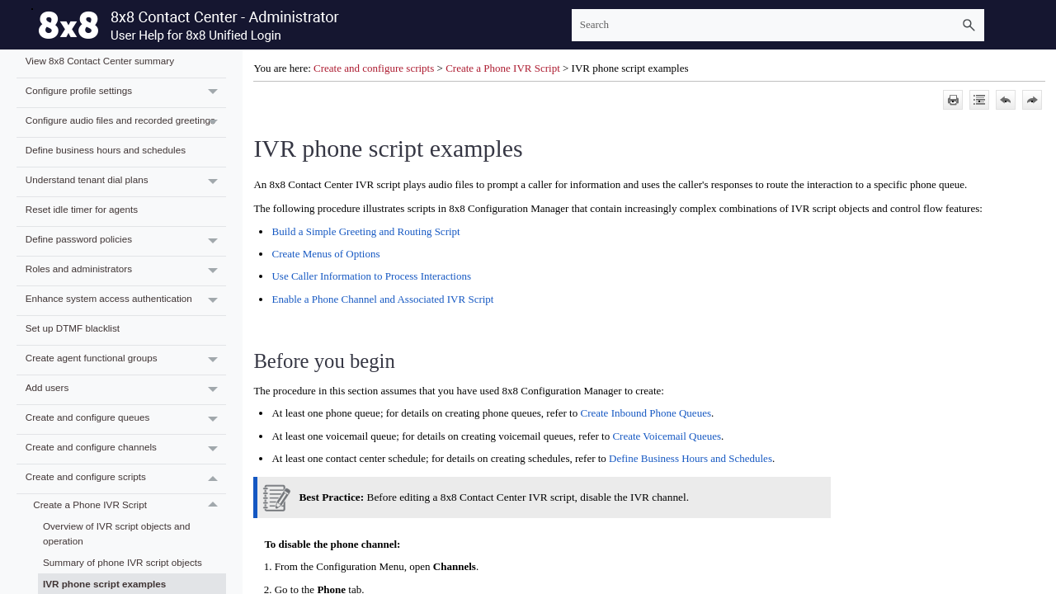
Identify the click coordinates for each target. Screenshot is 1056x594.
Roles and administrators (126, 271)
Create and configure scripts (126, 478)
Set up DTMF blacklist (73, 328)
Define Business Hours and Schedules (690, 458)
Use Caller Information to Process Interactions (371, 276)
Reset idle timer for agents (82, 209)
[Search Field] (778, 25)
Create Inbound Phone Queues (645, 413)
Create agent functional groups (126, 360)
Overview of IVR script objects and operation (117, 534)
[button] (969, 25)
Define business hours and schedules (106, 149)
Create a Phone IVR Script (129, 505)
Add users (126, 389)
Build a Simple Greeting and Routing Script (365, 231)
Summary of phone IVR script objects (122, 562)
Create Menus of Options (325, 254)
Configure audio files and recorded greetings (126, 122)
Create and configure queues (126, 419)
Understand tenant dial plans (126, 181)
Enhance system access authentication (126, 300)
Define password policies (126, 241)
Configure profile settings (126, 92)
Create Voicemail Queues (666, 436)
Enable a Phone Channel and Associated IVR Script (382, 299)
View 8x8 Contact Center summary (100, 60)
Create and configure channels (126, 449)
